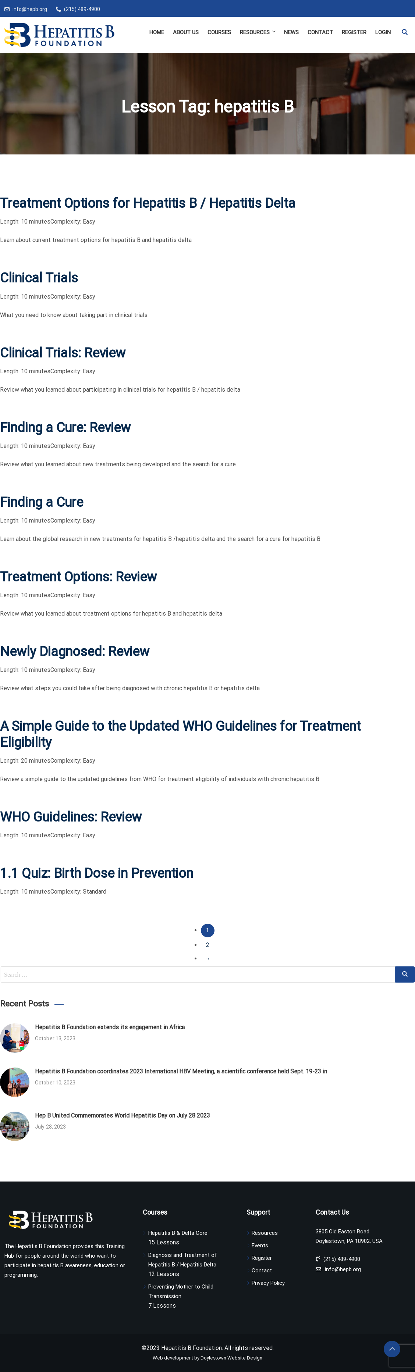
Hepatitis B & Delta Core (178, 1233)
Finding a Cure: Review (65, 427)
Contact (320, 32)
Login (383, 32)
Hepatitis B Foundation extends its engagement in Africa (110, 1027)
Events (260, 1245)
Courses (219, 32)
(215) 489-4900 (82, 9)
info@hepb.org (30, 9)
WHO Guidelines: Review (71, 817)
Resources (258, 32)
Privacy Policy (268, 1283)
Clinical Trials (39, 278)
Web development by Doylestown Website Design (207, 1358)
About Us (186, 32)
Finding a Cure (41, 502)
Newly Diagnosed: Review (74, 651)
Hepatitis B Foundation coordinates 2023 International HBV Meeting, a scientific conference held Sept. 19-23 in (181, 1071)
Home (156, 32)
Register (354, 32)
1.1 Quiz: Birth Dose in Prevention (96, 873)
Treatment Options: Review (78, 577)
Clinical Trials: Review (62, 353)
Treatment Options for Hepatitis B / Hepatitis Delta (147, 203)
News (291, 32)
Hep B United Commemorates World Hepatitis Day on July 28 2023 (122, 1115)
